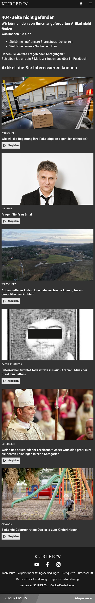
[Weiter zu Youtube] (36, 564)
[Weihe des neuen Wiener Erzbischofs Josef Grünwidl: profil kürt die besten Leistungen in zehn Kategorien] (47, 414)
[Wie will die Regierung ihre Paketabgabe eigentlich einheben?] (47, 103)
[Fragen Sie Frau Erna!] (47, 179)
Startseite (47, 42)
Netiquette (68, 573)
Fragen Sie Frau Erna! (17, 214)
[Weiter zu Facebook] (47, 564)
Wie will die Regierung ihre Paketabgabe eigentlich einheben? (45, 139)
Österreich (8, 444)
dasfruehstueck (12, 364)
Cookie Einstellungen (62, 585)
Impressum (8, 573)
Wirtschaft (9, 133)
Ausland (7, 524)
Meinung (7, 208)
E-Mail (36, 59)
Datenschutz (85, 573)
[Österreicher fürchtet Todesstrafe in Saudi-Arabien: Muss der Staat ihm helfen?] (47, 334)
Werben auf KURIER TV (33, 585)
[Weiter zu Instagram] (58, 564)
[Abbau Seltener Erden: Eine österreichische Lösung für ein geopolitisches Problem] (47, 255)
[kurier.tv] (48, 556)
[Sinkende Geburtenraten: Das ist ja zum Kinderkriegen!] (47, 494)
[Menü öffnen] (90, 3)
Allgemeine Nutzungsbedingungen (38, 573)
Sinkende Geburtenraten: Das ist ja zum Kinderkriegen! (40, 530)
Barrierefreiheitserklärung (31, 579)
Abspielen (11, 145)
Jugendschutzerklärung (64, 579)
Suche (39, 46)
